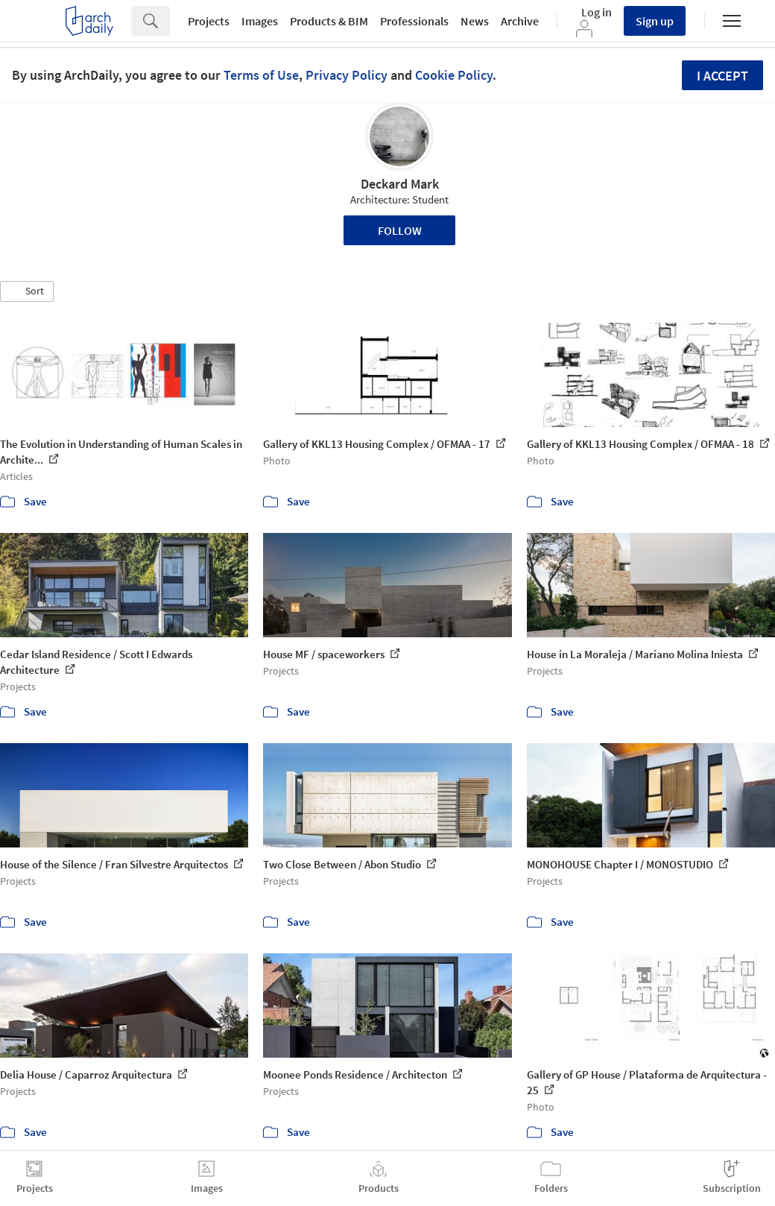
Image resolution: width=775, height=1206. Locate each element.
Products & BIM (329, 21)
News (475, 21)
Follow (400, 230)
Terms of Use (261, 74)
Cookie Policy (454, 74)
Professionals (414, 21)
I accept (722, 75)
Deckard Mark (400, 183)
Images (259, 21)
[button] (27, 291)
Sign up (655, 20)
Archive (520, 21)
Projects (209, 21)
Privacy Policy (347, 74)
